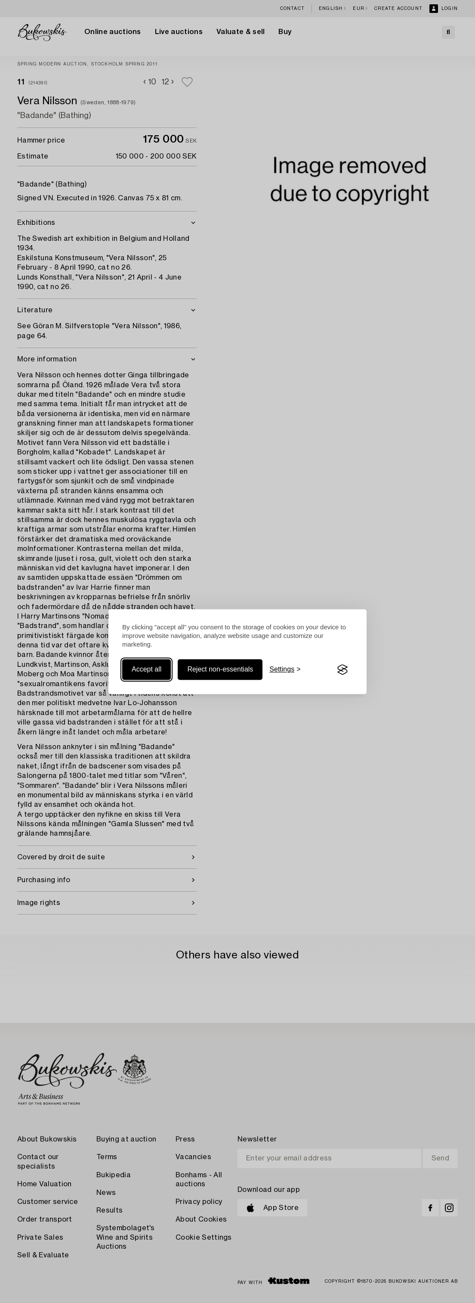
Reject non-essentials (220, 669)
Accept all (146, 669)
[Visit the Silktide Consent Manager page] (342, 669)
